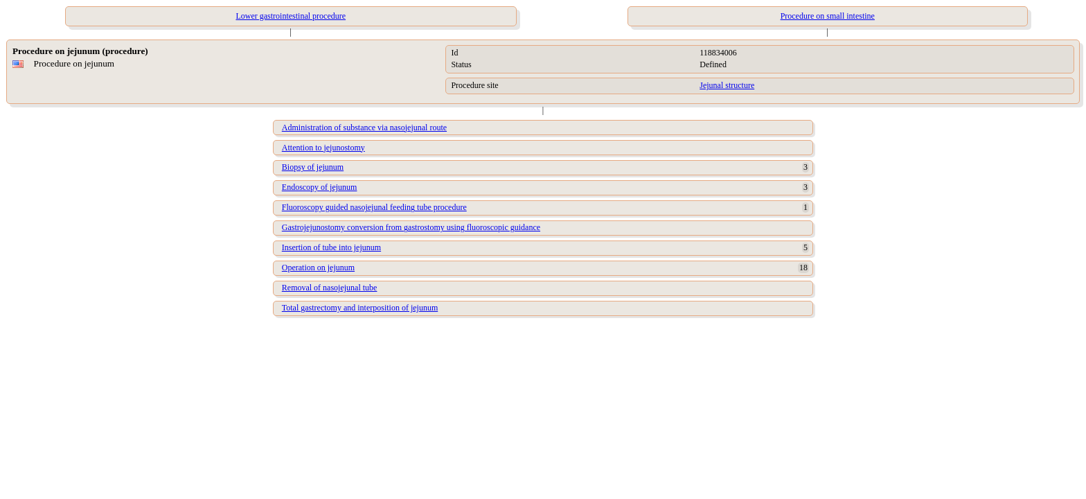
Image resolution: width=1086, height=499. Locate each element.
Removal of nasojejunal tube (329, 287)
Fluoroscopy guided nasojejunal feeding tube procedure (374, 207)
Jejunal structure (727, 85)
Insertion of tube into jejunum (331, 247)
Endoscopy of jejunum (319, 187)
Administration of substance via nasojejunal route (364, 127)
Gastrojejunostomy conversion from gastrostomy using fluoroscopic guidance (411, 227)
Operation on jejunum (318, 267)
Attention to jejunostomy (323, 147)
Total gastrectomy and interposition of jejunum (360, 308)
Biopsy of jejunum (313, 167)
